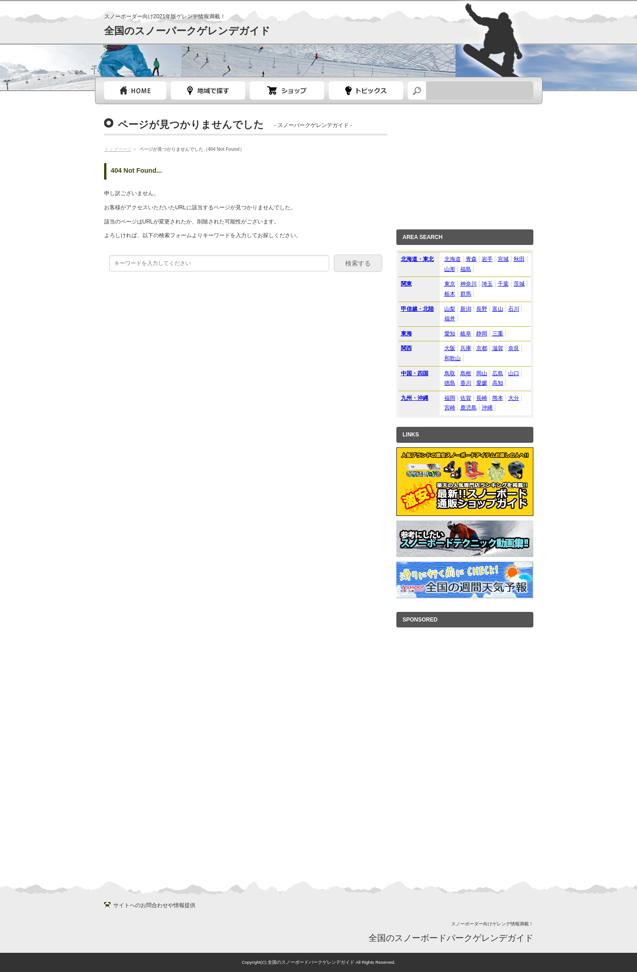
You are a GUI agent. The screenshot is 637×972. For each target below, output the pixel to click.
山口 (513, 373)
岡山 (481, 373)
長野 (481, 309)
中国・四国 (414, 373)
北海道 (452, 259)
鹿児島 (468, 407)
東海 (406, 333)
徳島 (449, 383)
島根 (465, 373)
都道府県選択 (208, 90)
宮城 (503, 259)
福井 (449, 318)
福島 (465, 269)
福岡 (449, 398)
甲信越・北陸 (417, 309)
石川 (513, 309)
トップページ (135, 90)
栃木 (449, 294)
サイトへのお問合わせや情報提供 (154, 905)
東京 (449, 284)
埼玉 (487, 284)
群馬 (465, 294)
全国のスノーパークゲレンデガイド (187, 31)
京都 (481, 348)
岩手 (487, 259)
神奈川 (468, 284)
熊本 (497, 398)
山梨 (449, 309)
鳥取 (449, 373)
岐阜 (465, 333)
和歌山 (452, 358)
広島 (497, 373)
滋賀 (497, 348)
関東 (406, 284)
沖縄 (487, 407)
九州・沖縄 (414, 398)
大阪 (449, 348)
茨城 (519, 284)
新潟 (465, 309)
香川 (465, 383)
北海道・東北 (417, 259)
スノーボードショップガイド (287, 90)
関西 (406, 348)
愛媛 (481, 383)
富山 (497, 309)
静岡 (481, 333)
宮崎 (449, 407)
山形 (449, 269)
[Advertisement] (464, 164)
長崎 (481, 398)
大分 (513, 398)
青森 (471, 259)
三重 (497, 333)
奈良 (513, 348)
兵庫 (465, 348)
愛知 (449, 333)
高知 (497, 383)
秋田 (519, 259)
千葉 (503, 284)
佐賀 (465, 398)
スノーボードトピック (366, 90)
